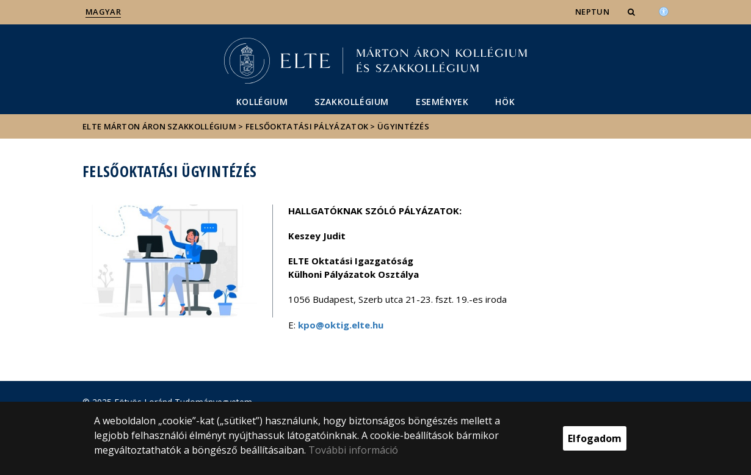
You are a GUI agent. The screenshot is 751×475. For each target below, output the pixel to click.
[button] (632, 11)
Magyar (103, 11)
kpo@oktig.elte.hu (340, 325)
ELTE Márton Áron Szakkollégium (159, 126)
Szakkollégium (351, 101)
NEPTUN (592, 11)
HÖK (505, 101)
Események (442, 101)
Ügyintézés (403, 126)
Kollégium (262, 101)
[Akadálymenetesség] (664, 10)
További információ (353, 450)
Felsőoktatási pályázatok (306, 126)
